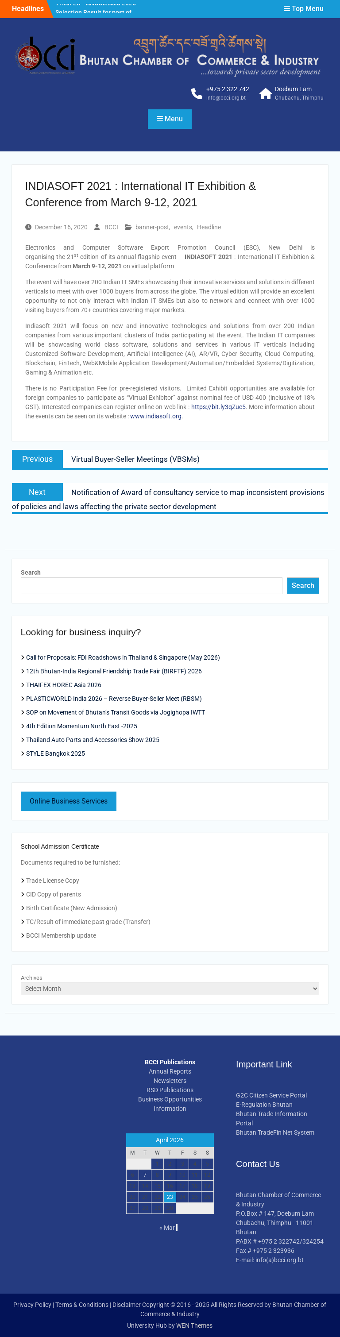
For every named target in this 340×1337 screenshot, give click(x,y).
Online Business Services (69, 801)
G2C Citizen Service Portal (271, 1095)
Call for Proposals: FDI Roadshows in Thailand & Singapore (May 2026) (123, 657)
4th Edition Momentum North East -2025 (81, 726)
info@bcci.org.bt (226, 98)
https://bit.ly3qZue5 (218, 406)
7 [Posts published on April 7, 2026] (145, 1175)
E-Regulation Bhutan (264, 1104)
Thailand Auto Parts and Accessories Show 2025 (92, 739)
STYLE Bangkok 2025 (55, 753)
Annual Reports (170, 1071)
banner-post (152, 227)
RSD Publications (170, 1090)
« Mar (167, 1227)
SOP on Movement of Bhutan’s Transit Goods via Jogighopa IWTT (115, 712)
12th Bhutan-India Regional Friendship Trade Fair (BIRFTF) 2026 (114, 671)
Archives (31, 977)
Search (31, 572)
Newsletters (170, 1080)
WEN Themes (194, 1325)
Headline (209, 227)
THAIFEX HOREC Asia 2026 (63, 684)
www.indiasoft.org (156, 416)
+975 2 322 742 (227, 89)
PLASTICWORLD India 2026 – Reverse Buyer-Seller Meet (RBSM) (114, 698)
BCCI (111, 227)
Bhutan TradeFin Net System (275, 1132)
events (183, 227)
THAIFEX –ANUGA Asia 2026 (95, 8)
